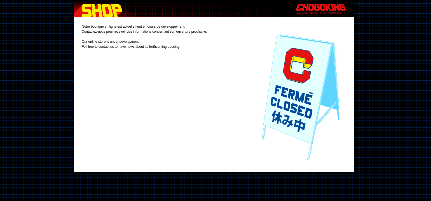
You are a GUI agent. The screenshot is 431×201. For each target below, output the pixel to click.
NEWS (314, 12)
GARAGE (302, 12)
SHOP (323, 12)
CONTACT (335, 12)
